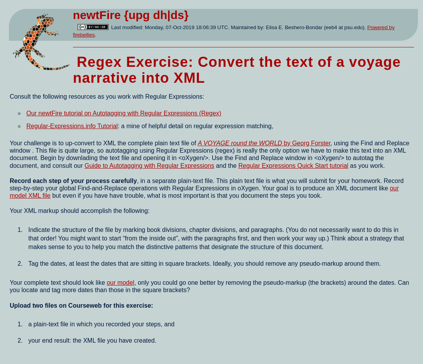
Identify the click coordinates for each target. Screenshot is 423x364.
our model (120, 282)
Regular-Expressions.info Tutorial (72, 126)
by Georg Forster (264, 143)
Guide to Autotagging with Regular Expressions (149, 165)
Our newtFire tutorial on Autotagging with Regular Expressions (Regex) (123, 113)
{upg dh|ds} (156, 15)
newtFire (97, 15)
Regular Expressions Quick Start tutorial (293, 165)
